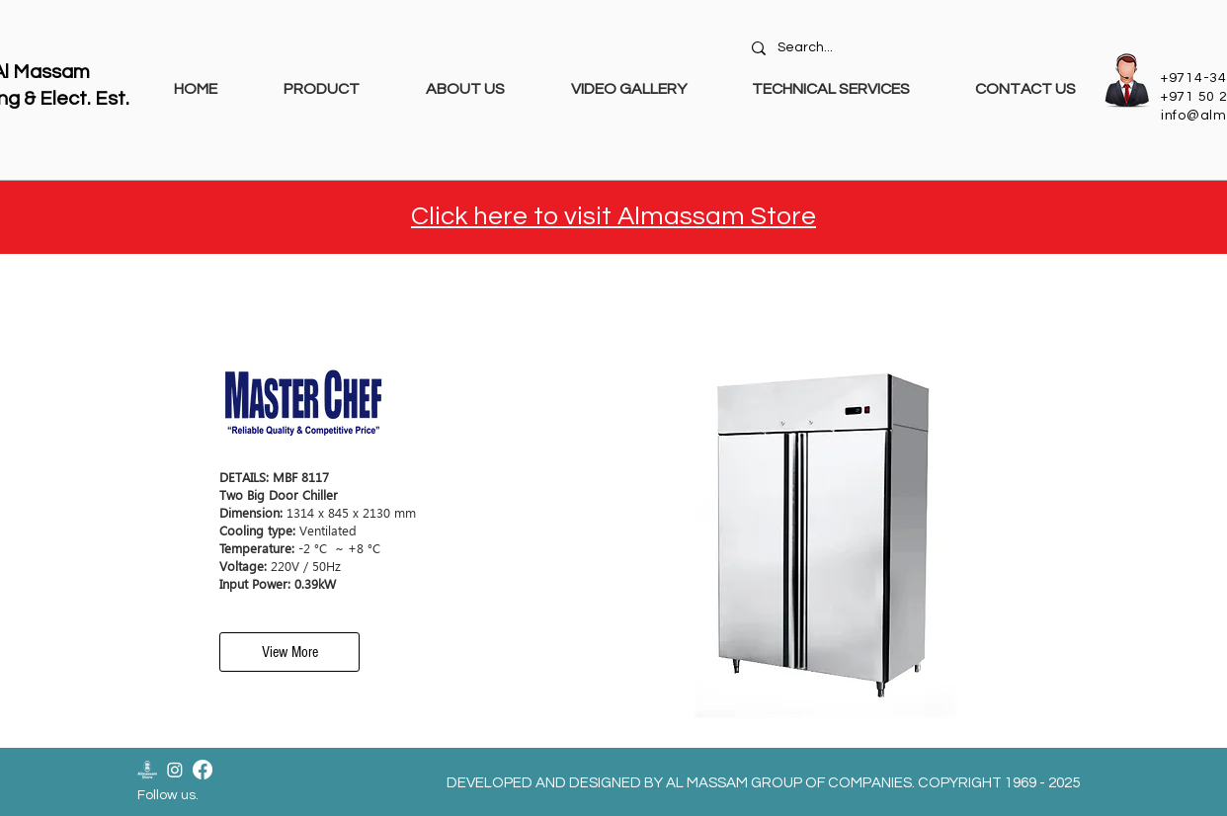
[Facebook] (202, 769)
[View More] (289, 652)
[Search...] (916, 48)
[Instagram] (175, 769)
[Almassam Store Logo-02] (147, 769)
